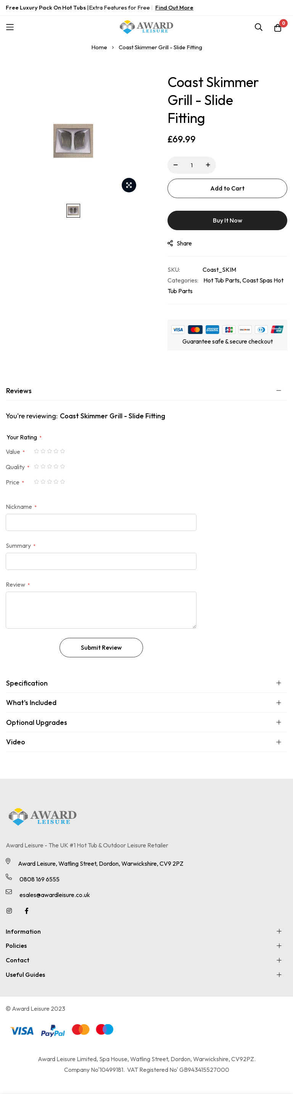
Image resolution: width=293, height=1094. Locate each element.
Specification (27, 683)
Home (99, 47)
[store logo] (146, 27)
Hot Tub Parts (221, 280)
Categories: (182, 280)
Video (15, 741)
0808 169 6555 (39, 879)
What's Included (31, 702)
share (179, 243)
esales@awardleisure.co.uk (54, 895)
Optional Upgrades (36, 722)
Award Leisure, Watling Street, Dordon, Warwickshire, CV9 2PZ (101, 863)
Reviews (19, 390)
